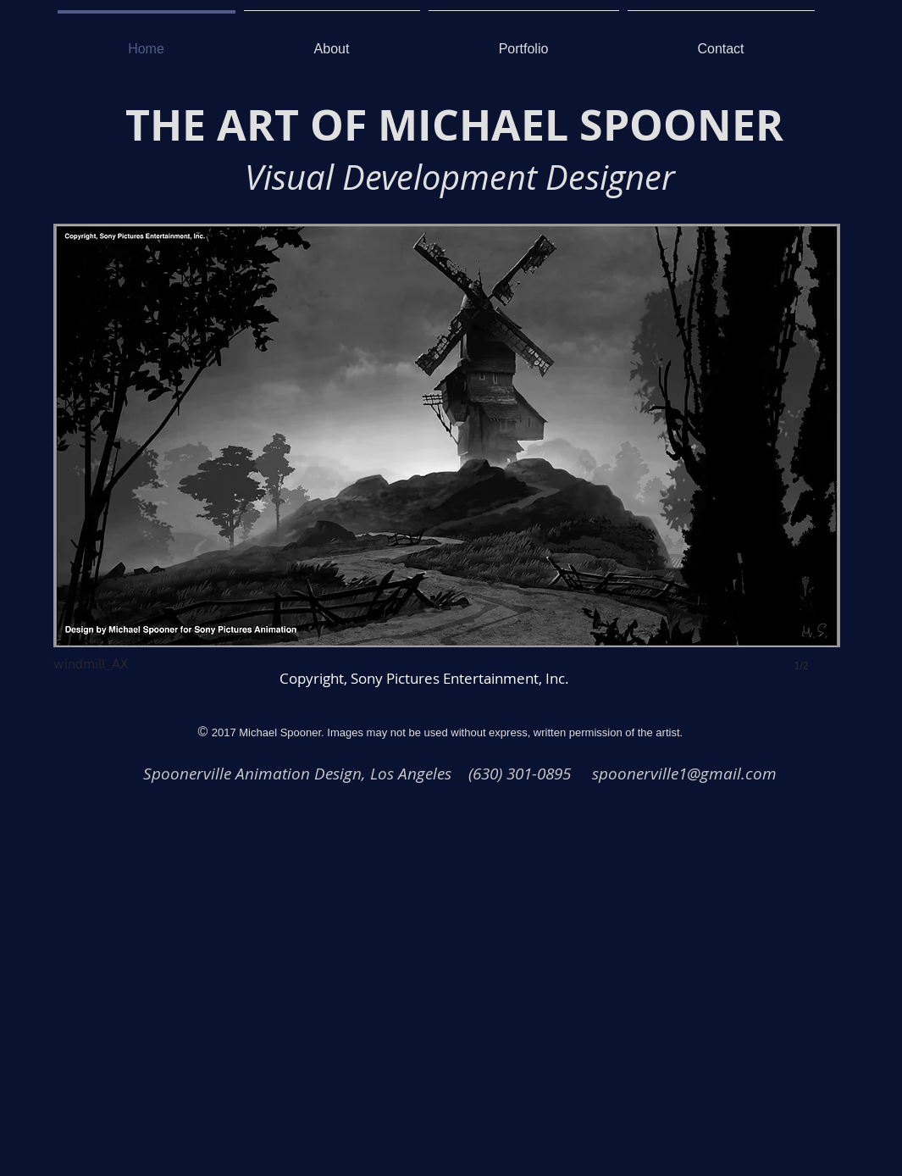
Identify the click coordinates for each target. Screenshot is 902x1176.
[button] (446, 465)
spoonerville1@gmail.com (684, 773)
